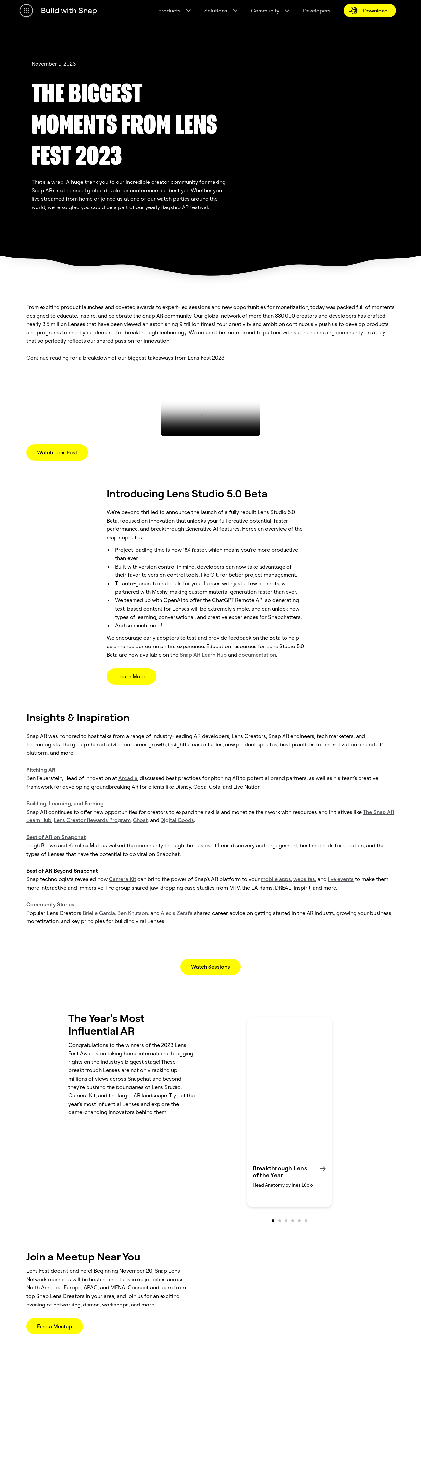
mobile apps (276, 879)
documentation (257, 654)
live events (341, 879)
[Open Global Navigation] (26, 10)
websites (304, 879)
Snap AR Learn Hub (203, 654)
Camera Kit (122, 879)
